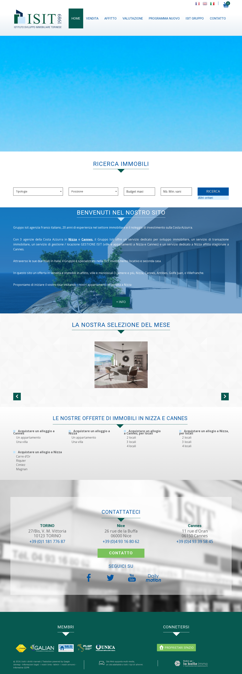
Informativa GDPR (21, 667)
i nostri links (46, 664)
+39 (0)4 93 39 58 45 (194, 541)
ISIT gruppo (195, 18)
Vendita (92, 18)
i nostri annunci (68, 664)
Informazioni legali (30, 664)
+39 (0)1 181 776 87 (47, 541)
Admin (56, 664)
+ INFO (121, 305)
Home (75, 18)
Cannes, (87, 242)
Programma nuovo (164, 18)
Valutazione (133, 18)
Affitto (110, 18)
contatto (218, 18)
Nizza (72, 242)
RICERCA (213, 191)
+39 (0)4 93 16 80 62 (121, 541)
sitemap (17, 664)
